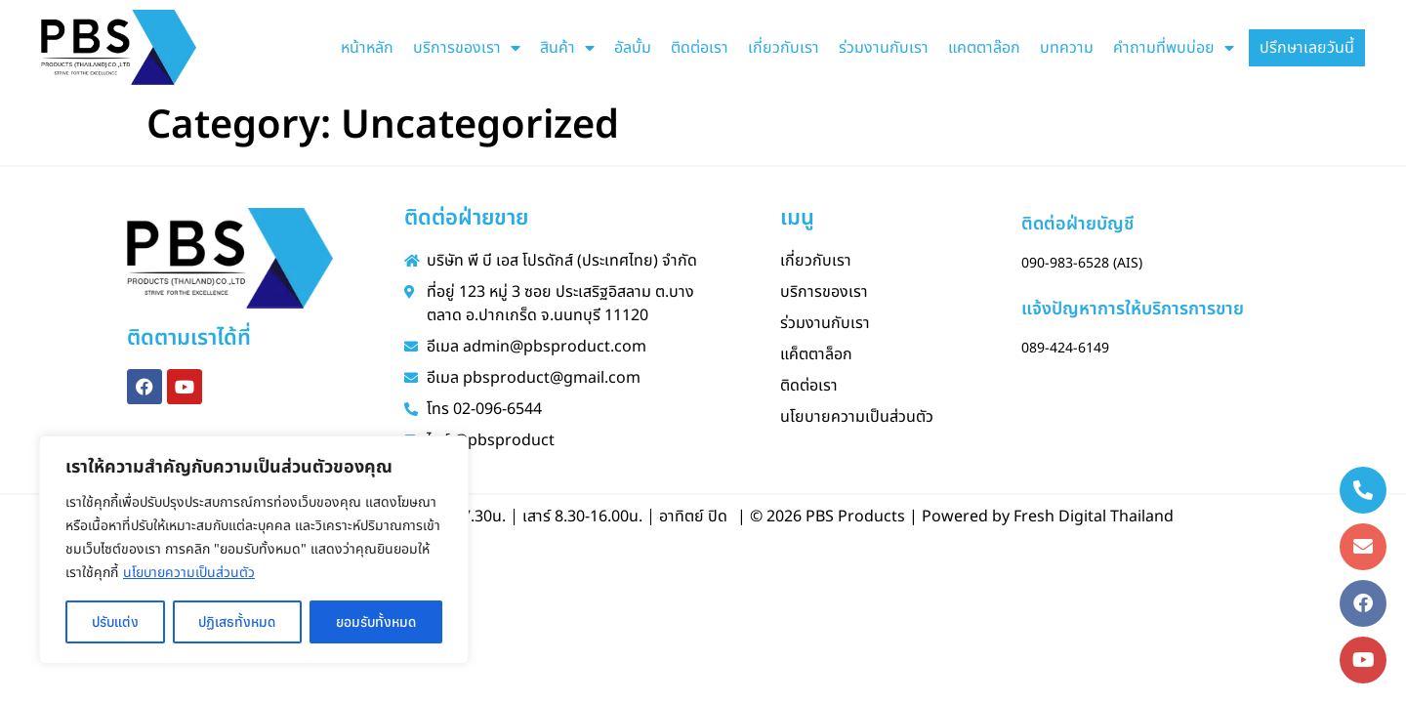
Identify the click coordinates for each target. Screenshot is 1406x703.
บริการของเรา (466, 47)
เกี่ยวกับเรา (783, 48)
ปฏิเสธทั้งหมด (237, 622)
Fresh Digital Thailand (1093, 516)
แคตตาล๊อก (984, 48)
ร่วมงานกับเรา (884, 48)
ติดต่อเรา (699, 48)
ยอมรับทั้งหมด (376, 622)
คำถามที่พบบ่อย (1173, 47)
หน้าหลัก (367, 48)
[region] (254, 549)
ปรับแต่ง (115, 622)
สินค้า (567, 47)
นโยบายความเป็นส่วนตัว (189, 572)
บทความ (1067, 48)
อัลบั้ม (632, 48)
